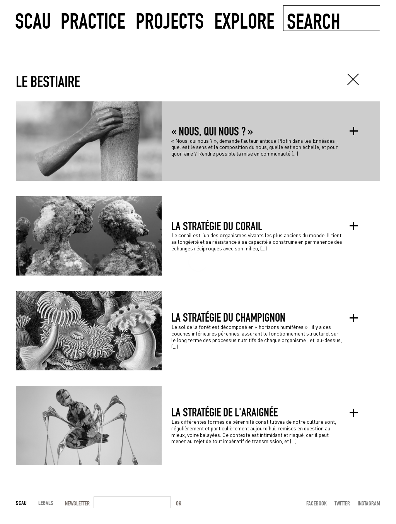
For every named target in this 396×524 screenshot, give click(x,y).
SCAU (33, 20)
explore (244, 20)
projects (170, 20)
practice (93, 20)
